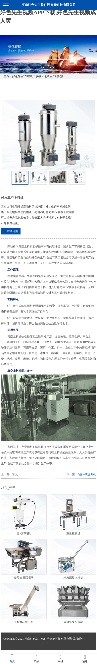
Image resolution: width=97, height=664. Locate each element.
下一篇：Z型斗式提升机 (81, 474)
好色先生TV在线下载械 (26, 76)
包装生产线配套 (54, 76)
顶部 (85, 658)
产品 (36, 658)
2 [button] (47, 67)
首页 (12, 658)
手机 (61, 658)
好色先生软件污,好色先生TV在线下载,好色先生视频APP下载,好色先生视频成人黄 (48, 12)
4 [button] (53, 67)
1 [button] (43, 67)
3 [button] (50, 67)
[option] (48, 54)
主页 (6, 76)
